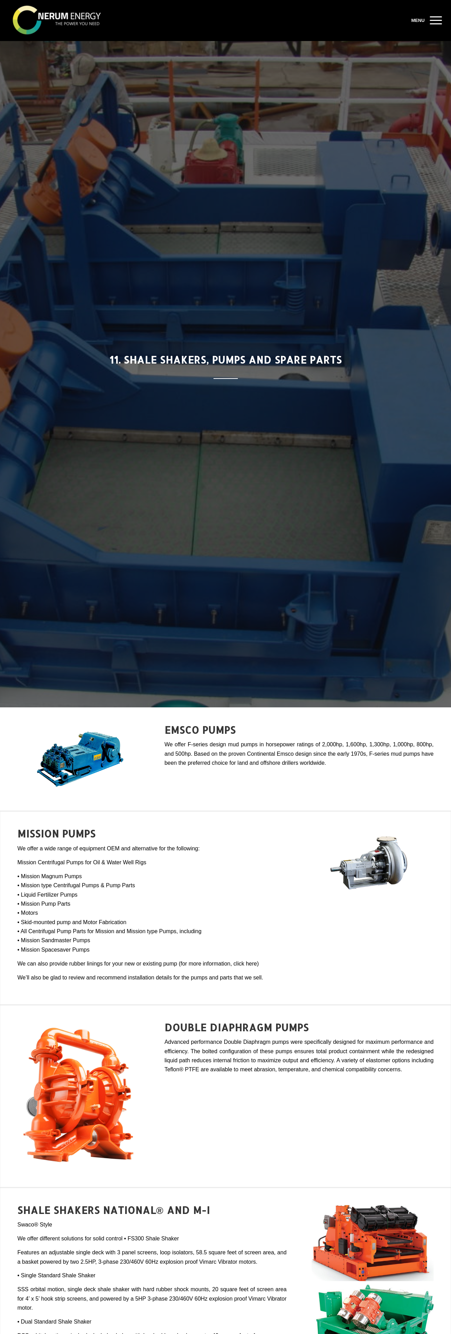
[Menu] (433, 20)
